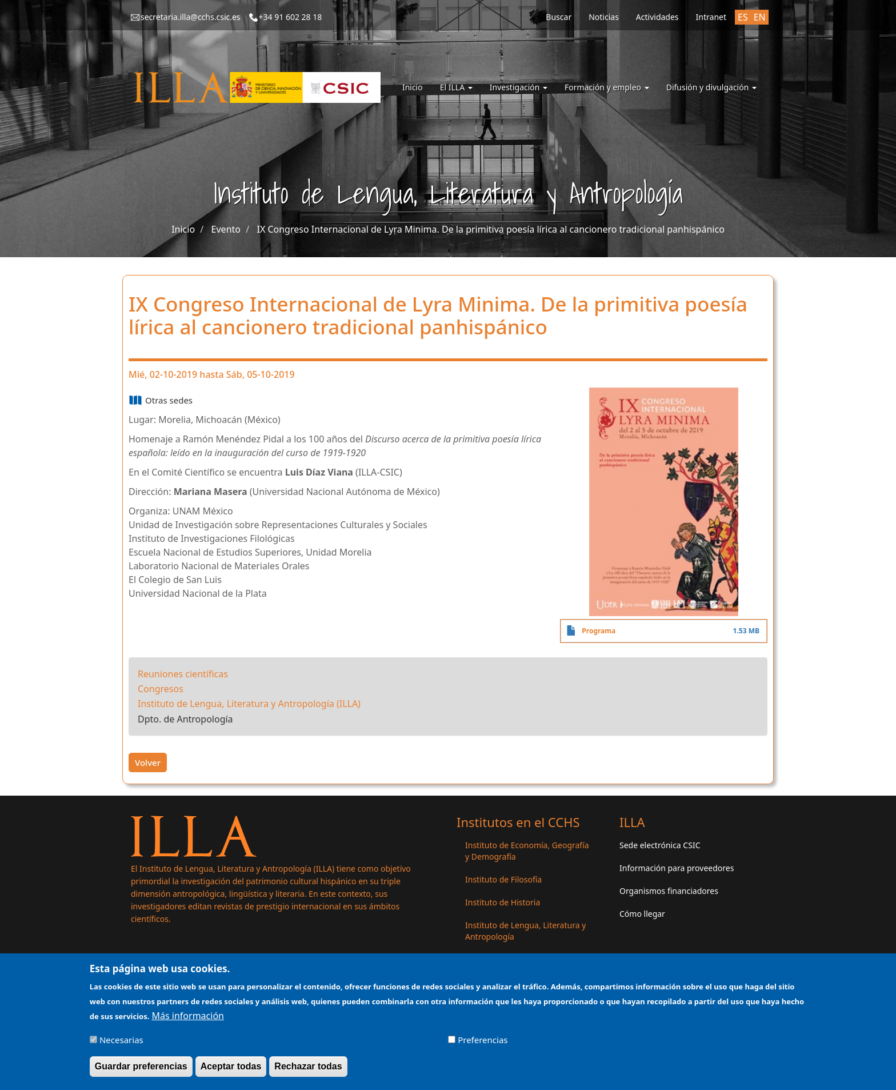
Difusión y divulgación (711, 87)
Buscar (558, 16)
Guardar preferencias (141, 1072)
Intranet (711, 16)
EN (760, 17)
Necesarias (121, 1045)
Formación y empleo (607, 87)
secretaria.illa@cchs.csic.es (191, 16)
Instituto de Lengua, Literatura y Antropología (525, 931)
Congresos (160, 688)
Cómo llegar (642, 913)
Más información (188, 1021)
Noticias (604, 16)
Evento (226, 229)
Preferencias (482, 1045)
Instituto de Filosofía (503, 879)
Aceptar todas (231, 1072)
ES (743, 17)
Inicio (412, 87)
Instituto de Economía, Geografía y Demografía (527, 851)
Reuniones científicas (183, 674)
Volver (148, 762)
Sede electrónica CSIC (659, 845)
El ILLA (456, 87)
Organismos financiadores (668, 890)
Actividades (657, 16)
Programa (598, 631)
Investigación (518, 87)
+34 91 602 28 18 (290, 16)
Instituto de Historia (502, 902)
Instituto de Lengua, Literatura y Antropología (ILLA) (249, 703)
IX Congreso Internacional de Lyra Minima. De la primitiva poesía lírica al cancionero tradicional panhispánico (490, 229)
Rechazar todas (308, 1072)
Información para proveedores (676, 868)
